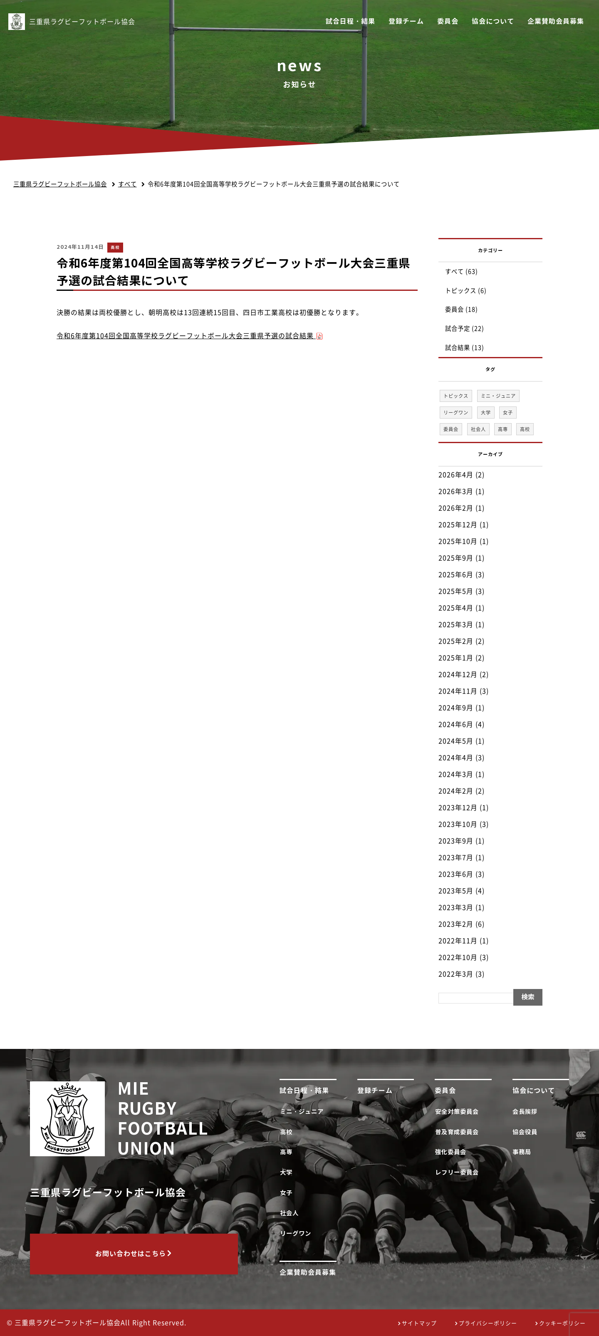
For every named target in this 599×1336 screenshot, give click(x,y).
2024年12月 (458, 674)
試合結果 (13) (464, 348)
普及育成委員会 (458, 1132)
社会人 (291, 1213)
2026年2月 (455, 508)
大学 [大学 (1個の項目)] (486, 412)
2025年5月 (455, 591)
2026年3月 (455, 491)
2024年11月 (458, 691)
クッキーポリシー (562, 1323)
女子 (287, 1193)
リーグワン (297, 1233)
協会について (493, 21)
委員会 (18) (461, 309)
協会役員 (527, 1132)
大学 (287, 1172)
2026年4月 (455, 474)
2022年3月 (455, 974)
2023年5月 (455, 890)
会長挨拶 (527, 1111)
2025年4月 (455, 608)
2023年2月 (455, 924)
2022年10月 (458, 957)
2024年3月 (455, 774)
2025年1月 (455, 657)
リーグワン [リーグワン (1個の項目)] (455, 412)
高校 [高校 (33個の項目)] (525, 429)
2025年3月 (455, 624)
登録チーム (406, 21)
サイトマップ (419, 1323)
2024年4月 (455, 757)
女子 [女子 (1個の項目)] (508, 412)
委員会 (447, 21)
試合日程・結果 (350, 21)
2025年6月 (455, 574)
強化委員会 (452, 1152)
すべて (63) (461, 271)
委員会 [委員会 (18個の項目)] (450, 429)
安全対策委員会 (458, 1111)
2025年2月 (455, 641)
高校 (115, 247)
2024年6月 (455, 724)
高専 (287, 1152)
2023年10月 (458, 824)
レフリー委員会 (458, 1172)
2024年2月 (455, 791)
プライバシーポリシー (488, 1323)
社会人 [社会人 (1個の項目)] (478, 429)
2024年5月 (455, 741)
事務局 (524, 1152)
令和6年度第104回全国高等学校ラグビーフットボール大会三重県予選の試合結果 (190, 335)
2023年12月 (458, 807)
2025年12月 (458, 524)
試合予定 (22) (464, 328)
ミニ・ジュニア (303, 1111)
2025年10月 (458, 541)
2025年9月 (455, 558)
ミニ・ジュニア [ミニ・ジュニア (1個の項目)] (498, 396)
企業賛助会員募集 (555, 21)
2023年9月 (455, 841)
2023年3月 (455, 907)
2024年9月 (455, 707)
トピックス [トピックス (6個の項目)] (455, 396)
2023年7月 (455, 857)
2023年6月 (455, 874)
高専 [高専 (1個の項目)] (503, 429)
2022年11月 (458, 940)
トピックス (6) (466, 291)
